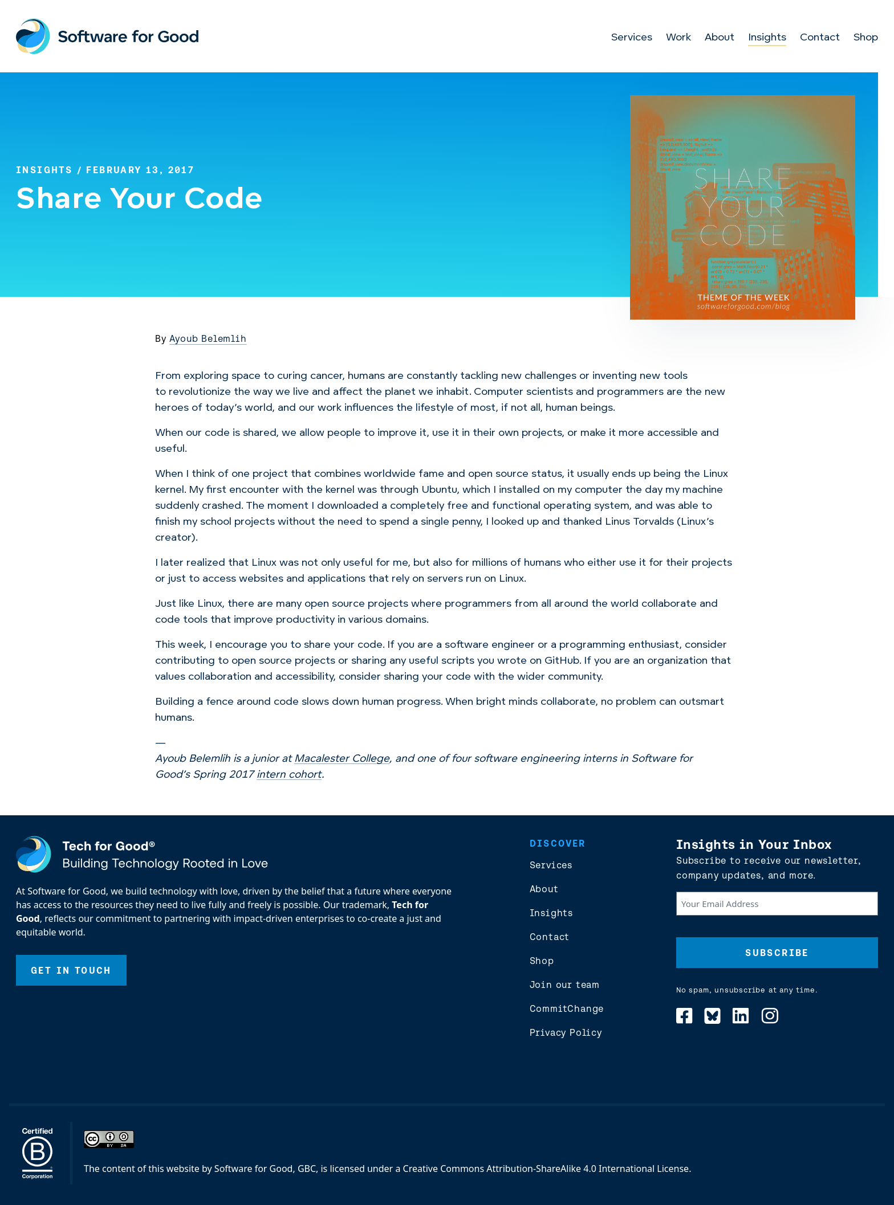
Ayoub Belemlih (207, 338)
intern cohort (289, 775)
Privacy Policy (566, 1032)
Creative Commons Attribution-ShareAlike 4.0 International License (546, 1168)
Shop (866, 37)
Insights (767, 37)
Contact (820, 37)
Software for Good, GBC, (266, 1168)
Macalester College (341, 759)
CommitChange (567, 1008)
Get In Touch (71, 970)
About (719, 37)
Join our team (565, 984)
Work (678, 37)
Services (631, 37)
